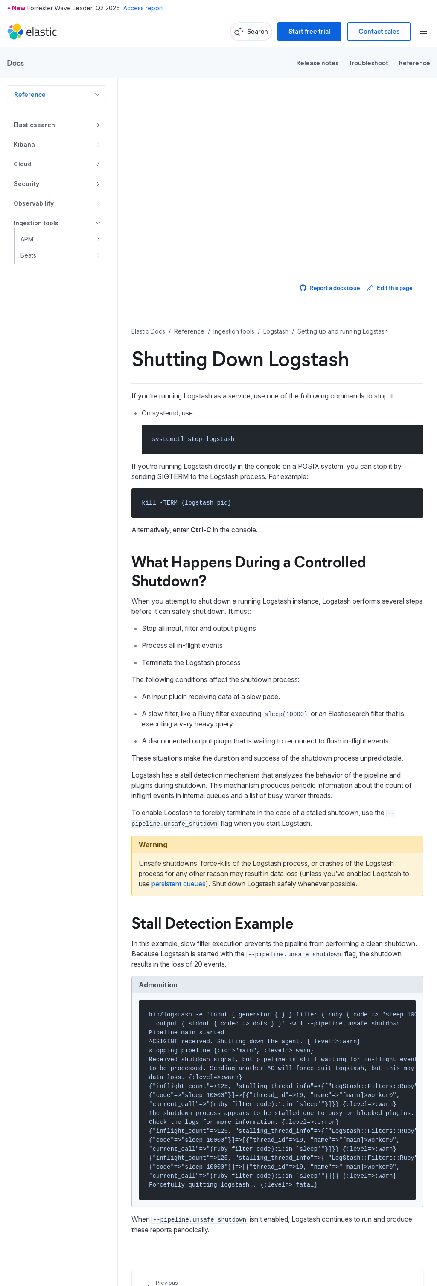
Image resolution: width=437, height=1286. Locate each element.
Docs (15, 63)
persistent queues (178, 884)
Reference (414, 62)
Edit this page (389, 288)
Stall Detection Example (212, 922)
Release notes (317, 62)
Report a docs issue (330, 288)
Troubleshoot (368, 62)
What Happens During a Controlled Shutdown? (248, 570)
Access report (143, 8)
